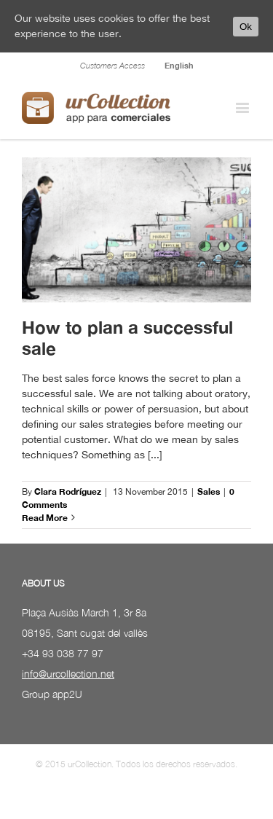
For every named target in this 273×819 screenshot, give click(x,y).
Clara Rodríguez (67, 491)
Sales (208, 491)
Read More (45, 517)
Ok (246, 26)
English (179, 65)
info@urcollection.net (68, 673)
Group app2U (52, 694)
